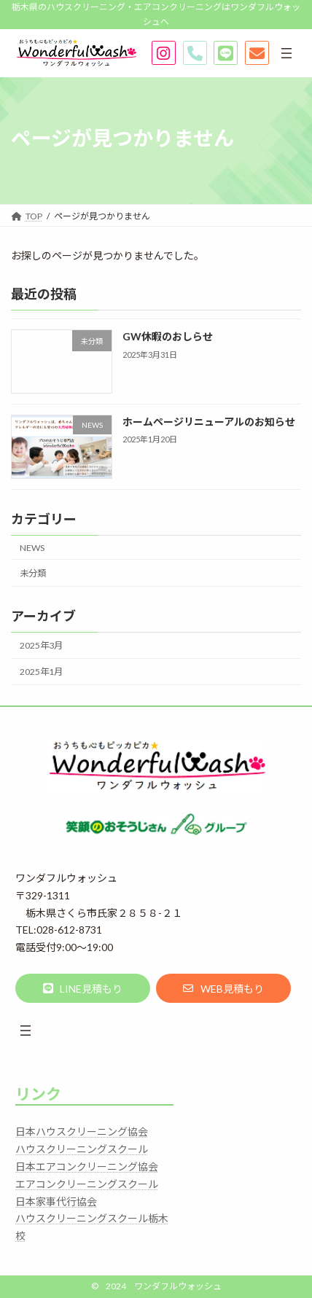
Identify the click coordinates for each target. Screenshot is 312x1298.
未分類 (33, 573)
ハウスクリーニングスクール (81, 1149)
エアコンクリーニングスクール (86, 1184)
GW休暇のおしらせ (167, 336)
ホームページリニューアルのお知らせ (208, 421)
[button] (82, 988)
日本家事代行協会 (56, 1201)
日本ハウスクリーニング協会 (81, 1131)
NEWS (32, 547)
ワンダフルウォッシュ (178, 1286)
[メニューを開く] (286, 53)
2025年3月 (41, 645)
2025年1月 (41, 671)
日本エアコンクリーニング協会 (86, 1166)
